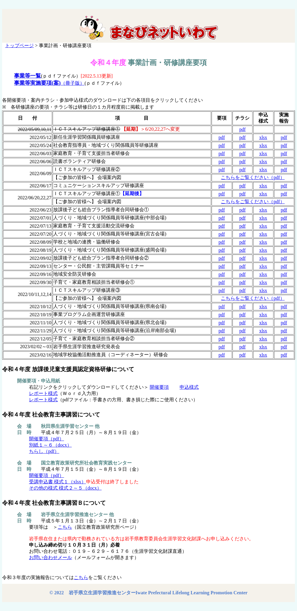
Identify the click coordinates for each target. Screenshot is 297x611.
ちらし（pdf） (44, 451)
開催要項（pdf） (46, 438)
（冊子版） (49, 83)
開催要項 (159, 387)
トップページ (19, 45)
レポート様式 (43, 393)
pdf (242, 129)
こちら (65, 527)
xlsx (263, 137)
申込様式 (189, 387)
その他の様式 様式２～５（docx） (65, 487)
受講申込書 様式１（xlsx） (57, 481)
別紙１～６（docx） (50, 445)
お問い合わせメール (50, 557)
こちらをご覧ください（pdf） (252, 177)
